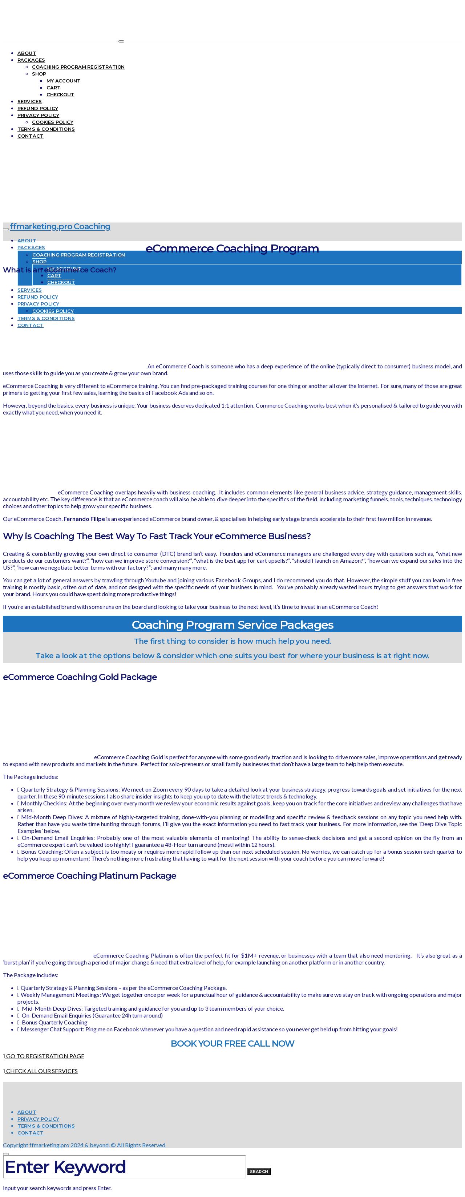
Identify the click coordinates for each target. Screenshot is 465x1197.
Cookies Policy (52, 122)
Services (29, 101)
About (26, 53)
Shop (39, 74)
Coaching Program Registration (78, 67)
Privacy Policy (38, 115)
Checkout (60, 94)
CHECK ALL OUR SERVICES (40, 1070)
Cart (53, 87)
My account (63, 81)
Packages (31, 60)
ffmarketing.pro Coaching (60, 226)
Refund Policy (37, 108)
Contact (30, 136)
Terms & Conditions (46, 129)
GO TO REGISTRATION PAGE (43, 1055)
